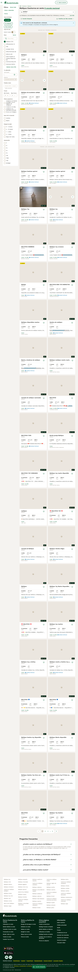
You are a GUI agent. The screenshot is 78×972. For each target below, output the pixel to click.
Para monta (8, 26)
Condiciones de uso (62, 932)
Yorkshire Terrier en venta (9, 929)
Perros (6, 13)
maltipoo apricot (22, 889)
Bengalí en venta (25, 931)
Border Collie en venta (8, 934)
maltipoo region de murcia (51, 884)
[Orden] (65, 18)
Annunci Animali (48, 960)
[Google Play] (8, 948)
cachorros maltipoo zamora (52, 893)
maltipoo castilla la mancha (37, 880)
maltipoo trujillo (51, 902)
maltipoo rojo (7, 898)
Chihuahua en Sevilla (44, 931)
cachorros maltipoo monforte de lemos (52, 899)
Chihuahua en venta (8, 924)
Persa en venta (25, 936)
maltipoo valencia (36, 896)
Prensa (59, 930)
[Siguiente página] (56, 831)
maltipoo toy (7, 879)
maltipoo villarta (65, 885)
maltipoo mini (7, 882)
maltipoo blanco (8, 884)
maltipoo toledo (36, 907)
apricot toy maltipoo (23, 892)
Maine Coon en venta (26, 934)
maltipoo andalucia (37, 893)
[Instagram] (10, 957)
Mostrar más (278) (11, 67)
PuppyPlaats (30, 960)
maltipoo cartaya (65, 888)
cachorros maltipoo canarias (23, 900)
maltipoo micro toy (23, 887)
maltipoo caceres (36, 901)
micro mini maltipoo (9, 903)
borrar (14, 35)
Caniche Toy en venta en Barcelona (45, 937)
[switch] (13, 32)
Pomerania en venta (8, 931)
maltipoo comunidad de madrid (38, 890)
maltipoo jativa (50, 907)
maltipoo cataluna (36, 887)
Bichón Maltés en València (46, 929)
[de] (8, 95)
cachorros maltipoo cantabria (37, 884)
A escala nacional (52, 8)
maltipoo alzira (64, 879)
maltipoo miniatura (8, 887)
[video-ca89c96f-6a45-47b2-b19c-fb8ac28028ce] (33, 197)
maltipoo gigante (22, 884)
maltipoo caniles (65, 891)
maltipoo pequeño (22, 879)
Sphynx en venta (25, 929)
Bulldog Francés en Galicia (46, 934)
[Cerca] (73, 23)
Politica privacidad (61, 925)
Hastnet (23, 960)
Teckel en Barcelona (44, 924)
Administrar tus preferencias (66, 966)
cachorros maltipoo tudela (52, 880)
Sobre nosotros (61, 922)
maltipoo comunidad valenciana (23, 904)
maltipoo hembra (22, 897)
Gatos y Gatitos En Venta (27, 921)
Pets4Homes (16, 960)
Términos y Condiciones (19, 966)
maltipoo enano (8, 893)
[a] (15, 95)
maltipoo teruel (50, 896)
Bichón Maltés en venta (9, 926)
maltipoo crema (8, 901)
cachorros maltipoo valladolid (37, 904)
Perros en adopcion (44, 940)
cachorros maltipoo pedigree (9, 890)
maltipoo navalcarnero (66, 897)
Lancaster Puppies (58, 960)
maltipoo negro (8, 906)
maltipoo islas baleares (38, 898)
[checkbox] (4, 41)
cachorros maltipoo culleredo (66, 900)
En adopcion (8, 23)
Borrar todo (13, 7)
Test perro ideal (61, 942)
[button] (33, 80)
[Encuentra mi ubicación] (14, 74)
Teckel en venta (7, 936)
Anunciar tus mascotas (63, 935)
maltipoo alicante (51, 905)
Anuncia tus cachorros (62, 937)
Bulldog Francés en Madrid (46, 926)
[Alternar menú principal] (1, 2)
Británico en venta (25, 926)
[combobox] (8, 74)
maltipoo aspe (64, 903)
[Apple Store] (8, 953)
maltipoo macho (22, 894)
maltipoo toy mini (8, 896)
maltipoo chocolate (23, 882)
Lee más (72, 15)
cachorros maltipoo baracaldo (66, 894)
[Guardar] (43, 55)
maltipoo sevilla (51, 887)
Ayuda (58, 927)
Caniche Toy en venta (8, 939)
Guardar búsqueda (26, 18)
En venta (7, 20)
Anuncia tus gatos (61, 940)
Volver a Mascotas (9, 10)
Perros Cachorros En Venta (10, 921)
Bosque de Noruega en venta (28, 924)
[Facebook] (6, 957)
